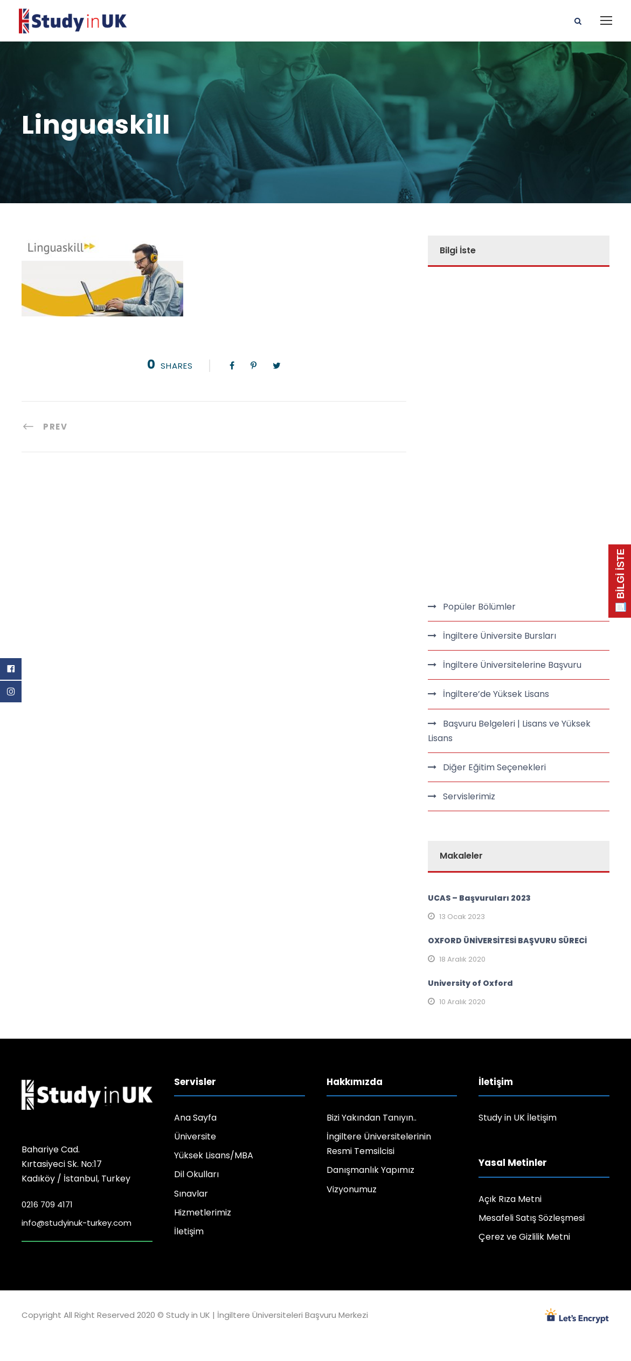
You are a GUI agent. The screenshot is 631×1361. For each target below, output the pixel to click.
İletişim (189, 1231)
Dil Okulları (196, 1174)
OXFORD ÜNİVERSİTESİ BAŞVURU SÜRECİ (507, 940)
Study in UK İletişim (518, 1117)
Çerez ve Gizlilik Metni (524, 1237)
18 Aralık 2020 (462, 959)
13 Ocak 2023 (462, 916)
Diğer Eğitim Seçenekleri (494, 767)
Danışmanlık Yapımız (370, 1170)
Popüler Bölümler (479, 606)
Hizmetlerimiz (202, 1212)
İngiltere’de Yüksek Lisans (496, 694)
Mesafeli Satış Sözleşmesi (532, 1218)
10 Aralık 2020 (462, 1002)
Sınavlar (191, 1193)
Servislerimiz (469, 796)
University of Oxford (470, 983)
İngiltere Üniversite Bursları (499, 636)
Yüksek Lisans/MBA (213, 1155)
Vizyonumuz (352, 1189)
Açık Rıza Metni (510, 1199)
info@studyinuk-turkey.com (76, 1222)
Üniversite (195, 1136)
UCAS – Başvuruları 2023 (479, 898)
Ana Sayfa (195, 1117)
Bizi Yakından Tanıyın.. (372, 1117)
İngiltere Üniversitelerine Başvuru (512, 665)
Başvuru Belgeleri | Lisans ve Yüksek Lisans (509, 730)
